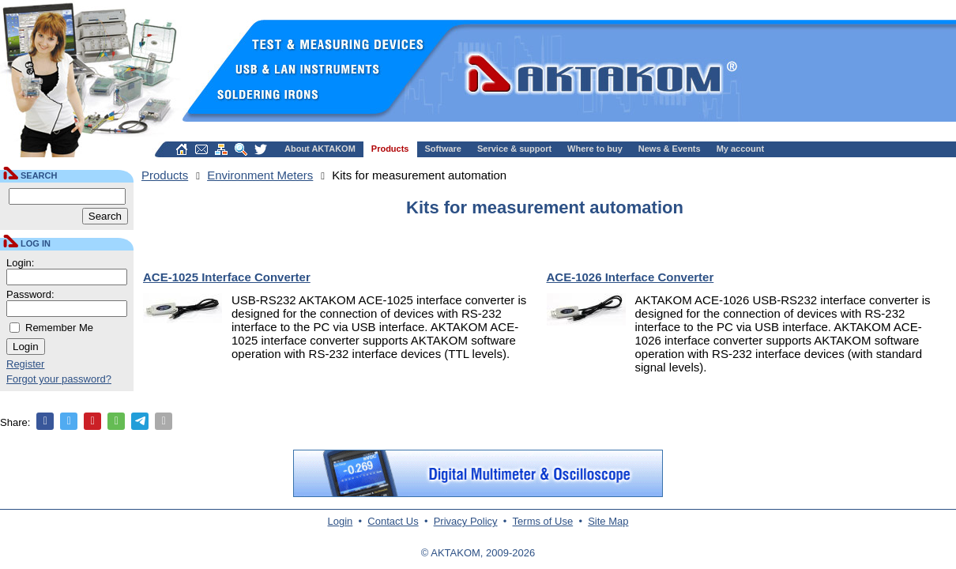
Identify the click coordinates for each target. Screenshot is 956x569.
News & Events (669, 148)
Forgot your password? (58, 379)
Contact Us (392, 521)
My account (741, 148)
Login (340, 521)
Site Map (608, 521)
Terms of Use (543, 521)
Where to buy (595, 148)
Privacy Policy (466, 521)
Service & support (514, 148)
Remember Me (59, 327)
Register (25, 364)
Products (390, 148)
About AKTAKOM (320, 148)
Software (443, 148)
